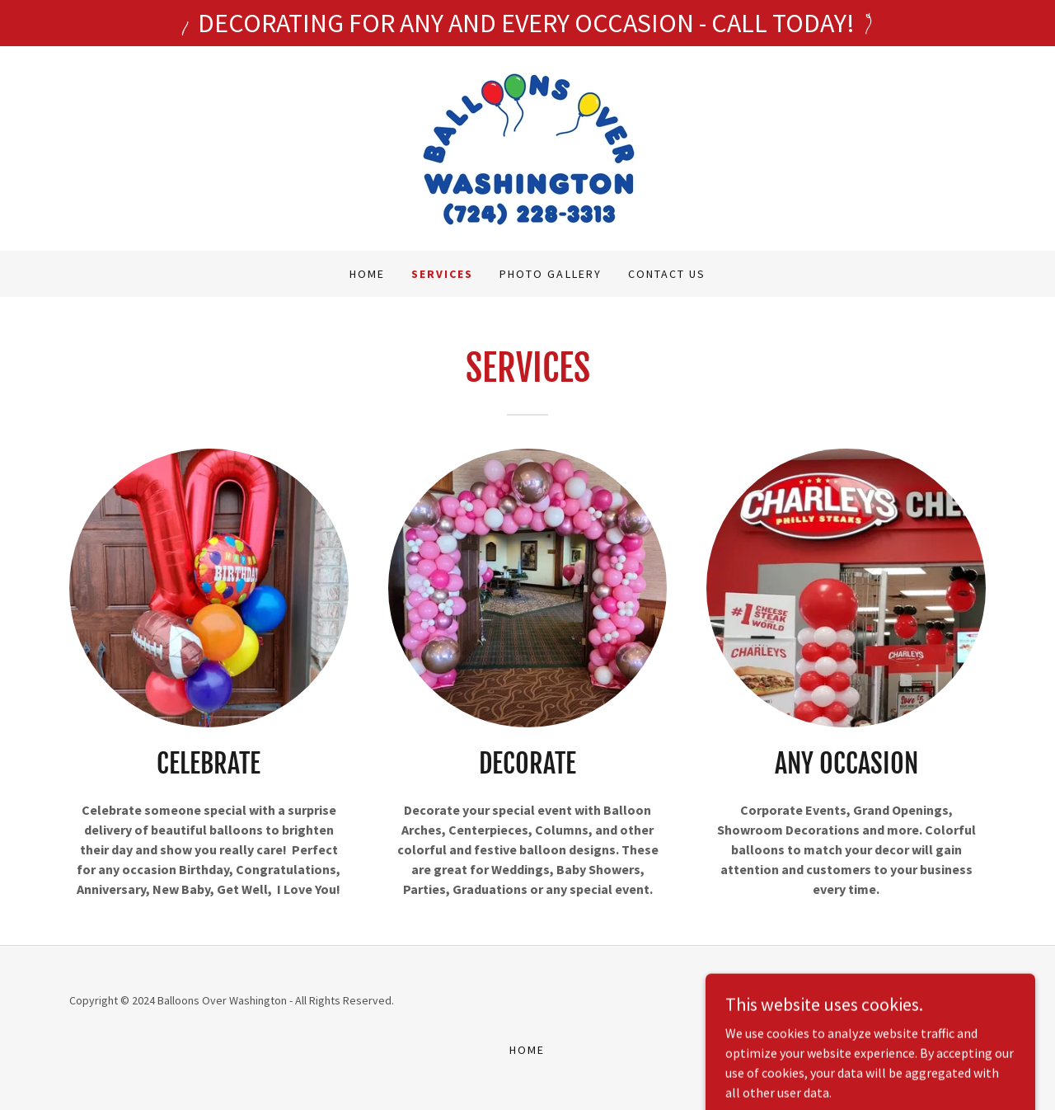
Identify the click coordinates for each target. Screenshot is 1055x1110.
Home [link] (367, 273)
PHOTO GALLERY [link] (550, 273)
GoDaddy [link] (882, 1000)
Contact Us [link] (667, 273)
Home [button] (527, 1049)
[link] (527, 147)
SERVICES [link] (442, 273)
